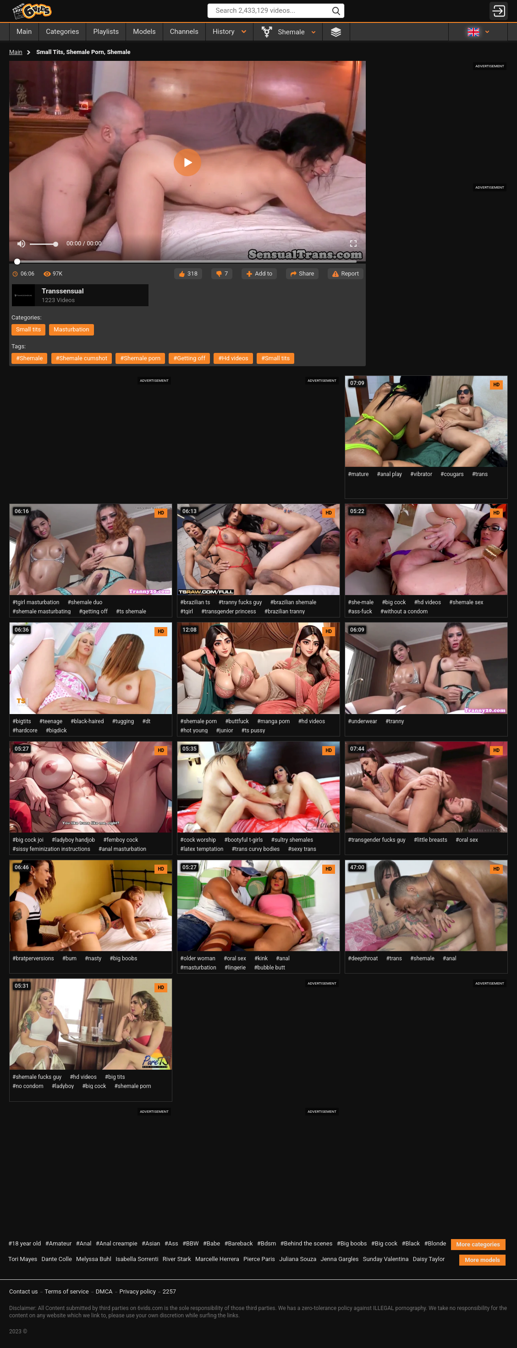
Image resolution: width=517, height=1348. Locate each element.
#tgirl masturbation (35, 602)
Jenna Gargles (340, 1259)
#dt (146, 721)
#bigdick (56, 730)
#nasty (93, 958)
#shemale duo (84, 602)
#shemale (29, 358)
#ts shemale (131, 611)
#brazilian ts (195, 602)
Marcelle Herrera (217, 1259)
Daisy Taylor (429, 1259)
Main (15, 52)
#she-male (361, 602)
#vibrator (421, 474)
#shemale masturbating (41, 611)
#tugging (123, 721)
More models (482, 1259)
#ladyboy (63, 1086)
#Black (411, 1243)
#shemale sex (466, 602)
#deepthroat (363, 958)
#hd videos (233, 358)
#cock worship (198, 840)
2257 (169, 1291)
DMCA (104, 1291)
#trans (480, 474)
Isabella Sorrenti (137, 1259)
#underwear (362, 721)
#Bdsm (266, 1243)
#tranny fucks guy (240, 602)
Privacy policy (138, 1291)
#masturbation (198, 967)
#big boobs (123, 958)
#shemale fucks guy (36, 1077)
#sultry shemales (292, 840)
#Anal (84, 1243)
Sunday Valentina (386, 1259)
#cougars (452, 474)
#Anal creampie (117, 1243)
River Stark (177, 1259)
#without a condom (404, 611)
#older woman (197, 958)
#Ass (171, 1243)
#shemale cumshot (81, 358)
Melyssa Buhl (93, 1259)
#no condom (28, 1086)
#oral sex (467, 840)
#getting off (189, 358)
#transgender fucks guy (377, 840)
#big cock (394, 602)
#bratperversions (33, 958)
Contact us (23, 1291)
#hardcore (25, 730)
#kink (261, 958)
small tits (28, 329)
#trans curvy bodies (255, 849)
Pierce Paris (259, 1259)
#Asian (151, 1243)
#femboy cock (120, 840)
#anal (283, 958)
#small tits (275, 358)
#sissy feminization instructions (51, 849)
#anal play (389, 474)
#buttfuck (237, 721)
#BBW (190, 1243)
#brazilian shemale (293, 602)
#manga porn (273, 721)
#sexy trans (302, 849)
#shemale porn (140, 358)
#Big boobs (352, 1243)
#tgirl (186, 611)
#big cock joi (28, 840)
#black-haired (87, 721)
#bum (69, 958)
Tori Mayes (22, 1259)
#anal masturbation (122, 849)
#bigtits (21, 721)
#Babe (211, 1243)
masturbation (71, 329)
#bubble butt (269, 967)
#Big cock (384, 1243)
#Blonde (435, 1243)
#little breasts (430, 840)
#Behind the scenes (306, 1243)
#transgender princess (228, 611)
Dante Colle (57, 1259)
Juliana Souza (297, 1259)
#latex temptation (201, 849)
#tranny (394, 721)
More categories (478, 1244)
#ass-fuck (360, 611)
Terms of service (67, 1291)
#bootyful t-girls (243, 840)
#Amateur (58, 1243)
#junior (224, 730)
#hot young (194, 730)
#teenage (50, 721)
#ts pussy (253, 730)
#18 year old (24, 1243)
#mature (358, 474)
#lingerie (235, 967)
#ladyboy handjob (73, 840)
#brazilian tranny (284, 611)
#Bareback (238, 1243)
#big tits (115, 1077)
